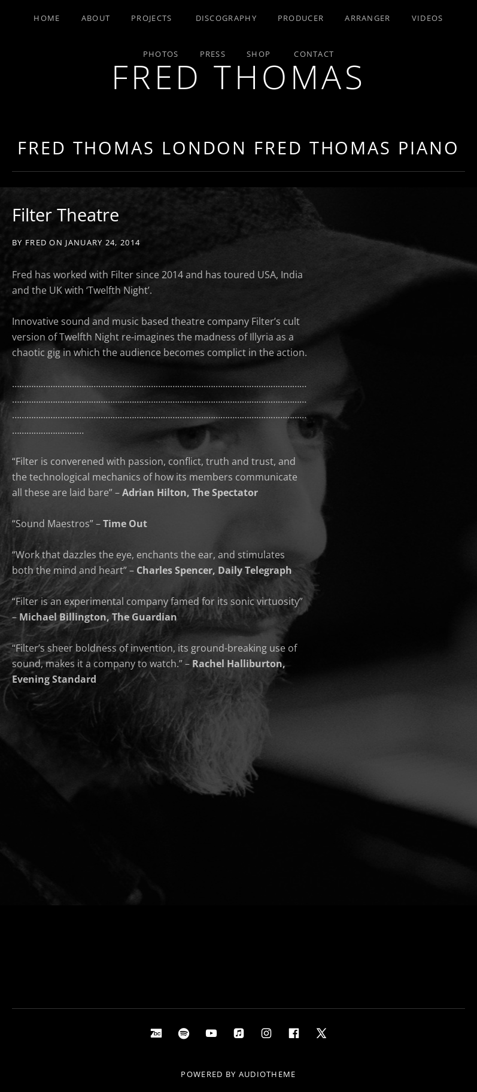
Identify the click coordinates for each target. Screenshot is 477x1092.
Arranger (367, 18)
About (96, 18)
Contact (314, 53)
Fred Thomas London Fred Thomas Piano (238, 147)
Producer (301, 18)
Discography (226, 18)
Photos (161, 53)
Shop (259, 53)
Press (213, 53)
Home (47, 18)
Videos (427, 18)
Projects (151, 18)
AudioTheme (267, 1074)
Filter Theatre (65, 214)
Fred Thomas (238, 76)
